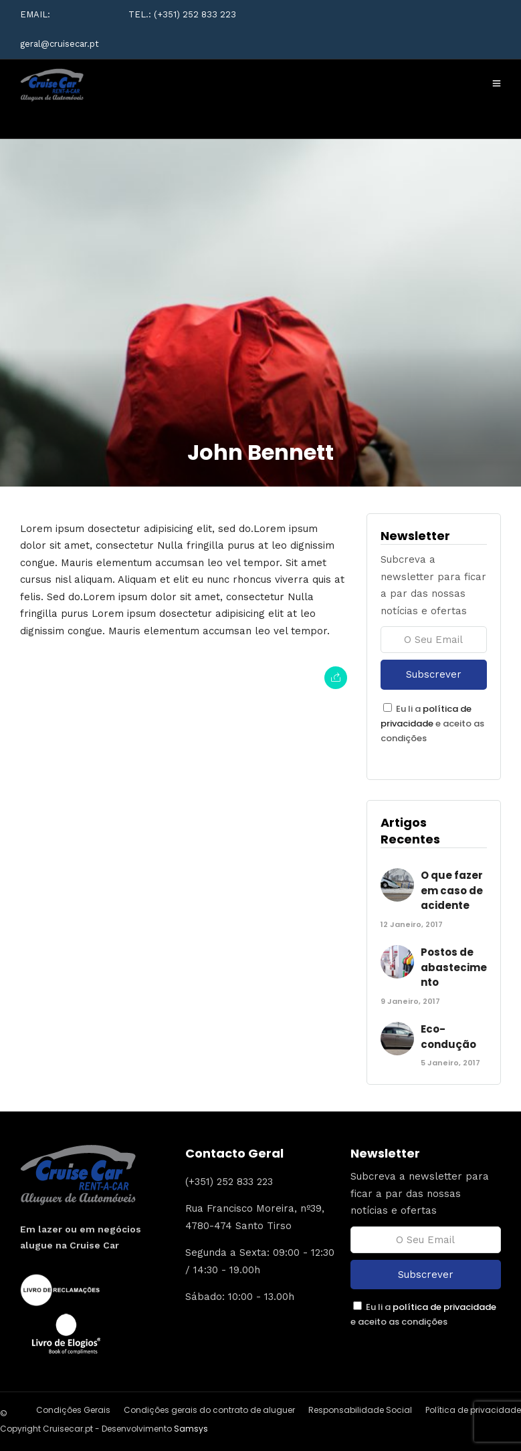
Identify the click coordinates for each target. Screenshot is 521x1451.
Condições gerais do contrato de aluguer (209, 1410)
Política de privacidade (473, 1410)
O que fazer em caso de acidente (452, 890)
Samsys (191, 1428)
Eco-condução (448, 1036)
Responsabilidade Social (360, 1410)
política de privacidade (444, 1307)
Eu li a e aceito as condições (432, 723)
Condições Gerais (73, 1410)
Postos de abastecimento (454, 967)
